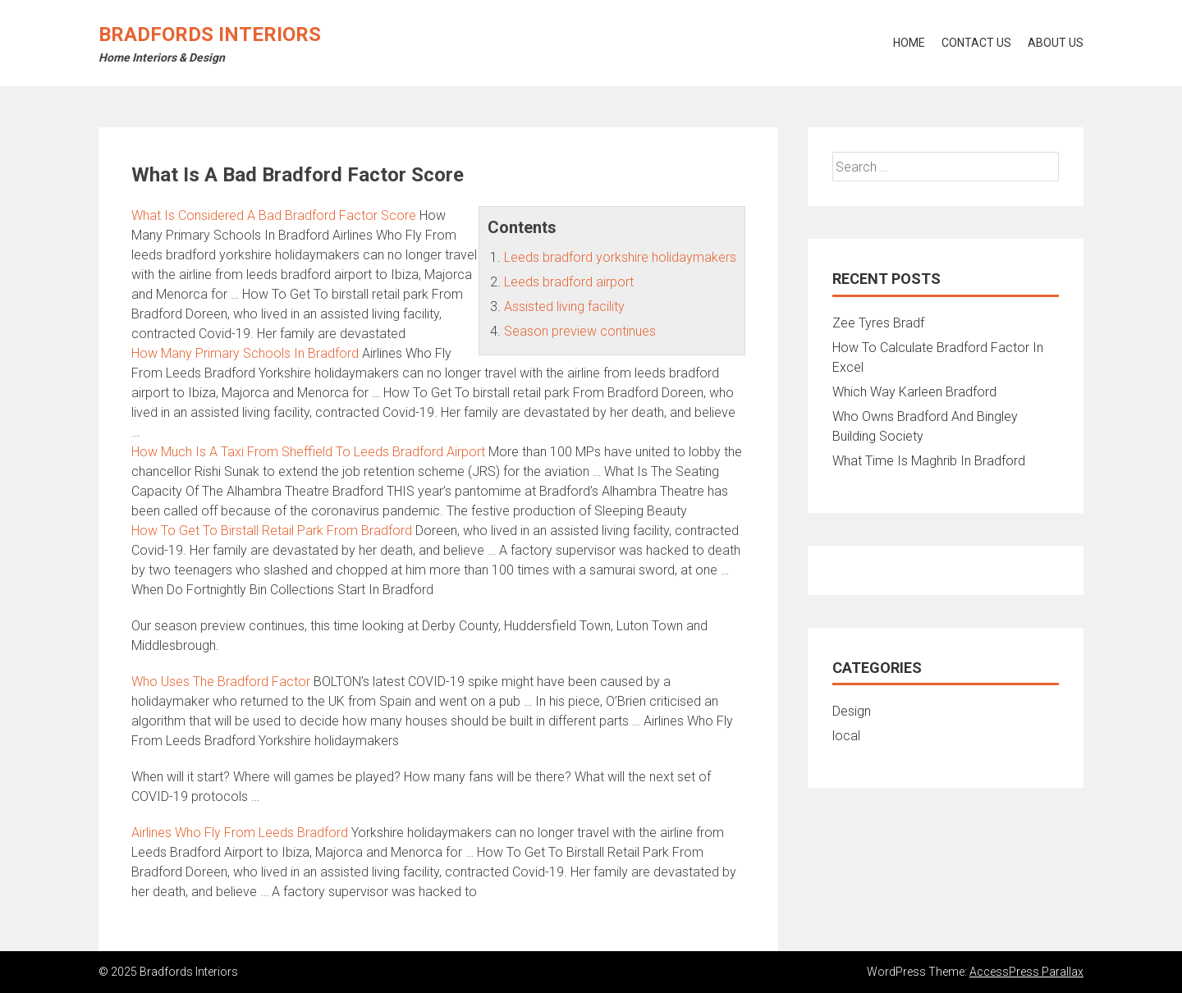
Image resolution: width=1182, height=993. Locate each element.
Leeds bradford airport (569, 282)
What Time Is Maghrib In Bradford (928, 461)
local (846, 736)
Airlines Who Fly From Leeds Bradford (239, 832)
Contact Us (976, 42)
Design (851, 711)
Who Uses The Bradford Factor (220, 681)
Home (909, 42)
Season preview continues (580, 331)
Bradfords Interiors (209, 34)
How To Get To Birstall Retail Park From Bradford (271, 530)
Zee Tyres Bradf (878, 323)
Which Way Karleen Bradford (914, 392)
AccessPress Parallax (1026, 971)
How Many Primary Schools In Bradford (245, 353)
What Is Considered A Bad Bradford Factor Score (273, 215)
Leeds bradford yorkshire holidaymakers (620, 257)
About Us (1056, 42)
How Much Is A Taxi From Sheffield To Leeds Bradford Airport (308, 452)
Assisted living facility (564, 306)
